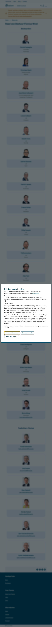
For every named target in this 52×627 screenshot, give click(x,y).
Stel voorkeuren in (27, 333)
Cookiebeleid (35, 293)
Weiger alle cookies (11, 336)
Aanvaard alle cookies (12, 333)
